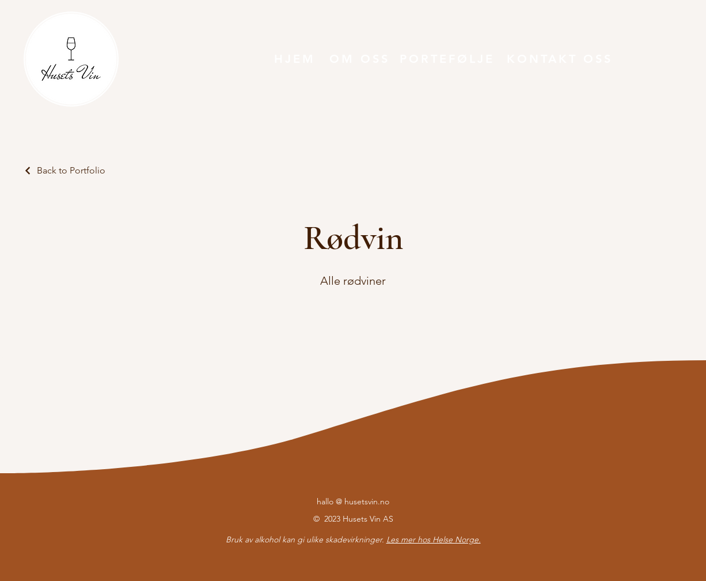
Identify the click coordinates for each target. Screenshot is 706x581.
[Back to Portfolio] (64, 170)
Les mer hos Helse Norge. (433, 539)
